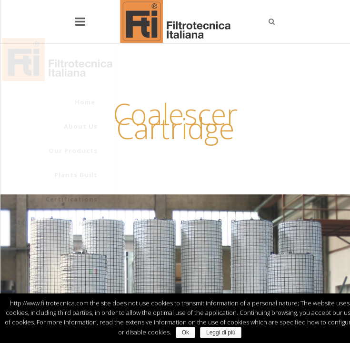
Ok (185, 332)
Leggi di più (220, 332)
